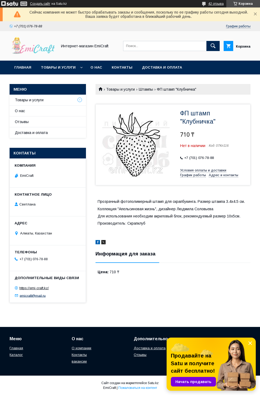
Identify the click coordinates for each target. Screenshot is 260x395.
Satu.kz (153, 383)
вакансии (79, 361)
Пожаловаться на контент (137, 388)
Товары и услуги (58, 67)
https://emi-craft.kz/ (34, 288)
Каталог (16, 355)
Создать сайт (40, 4)
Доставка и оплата (162, 67)
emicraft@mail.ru (33, 295)
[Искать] (213, 46)
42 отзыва (216, 4)
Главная (22, 67)
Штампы (146, 89)
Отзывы (22, 122)
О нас (96, 67)
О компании (81, 348)
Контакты (122, 67)
